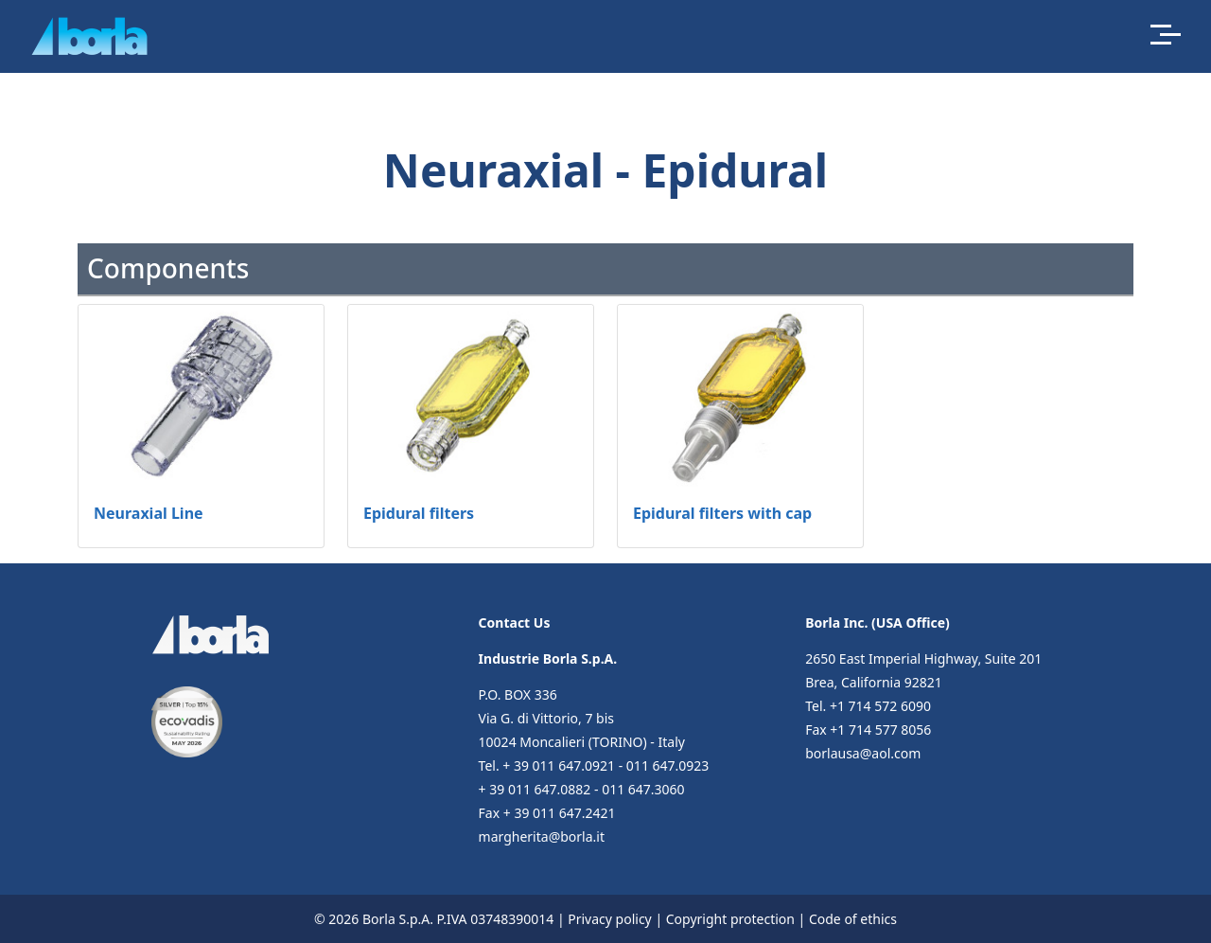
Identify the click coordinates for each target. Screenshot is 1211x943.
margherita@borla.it (542, 836)
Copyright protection (730, 919)
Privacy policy (610, 919)
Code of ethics (853, 919)
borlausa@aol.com (863, 753)
